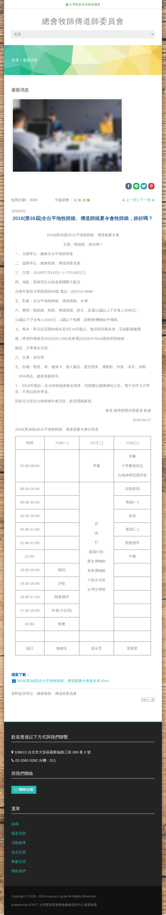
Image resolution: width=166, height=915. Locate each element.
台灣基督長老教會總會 (83, 4)
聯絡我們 (18, 871)
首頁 (15, 60)
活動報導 (18, 843)
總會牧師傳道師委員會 (83, 21)
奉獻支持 (18, 861)
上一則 (131, 200)
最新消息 (18, 833)
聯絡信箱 (23, 789)
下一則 (145, 200)
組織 (15, 824)
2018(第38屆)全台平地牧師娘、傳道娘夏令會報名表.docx (63, 681)
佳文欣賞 (18, 852)
